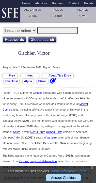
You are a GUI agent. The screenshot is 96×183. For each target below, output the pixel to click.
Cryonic (24, 161)
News (82, 16)
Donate (88, 3)
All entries (32, 9)
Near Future (37, 131)
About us (41, 3)
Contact (74, 3)
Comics (37, 92)
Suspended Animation (43, 161)
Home (26, 3)
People (82, 9)
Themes (57, 9)
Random (57, 3)
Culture (57, 16)
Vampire (51, 137)
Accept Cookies (63, 178)
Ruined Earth (54, 131)
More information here (69, 171)
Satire (17, 131)
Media (32, 16)
